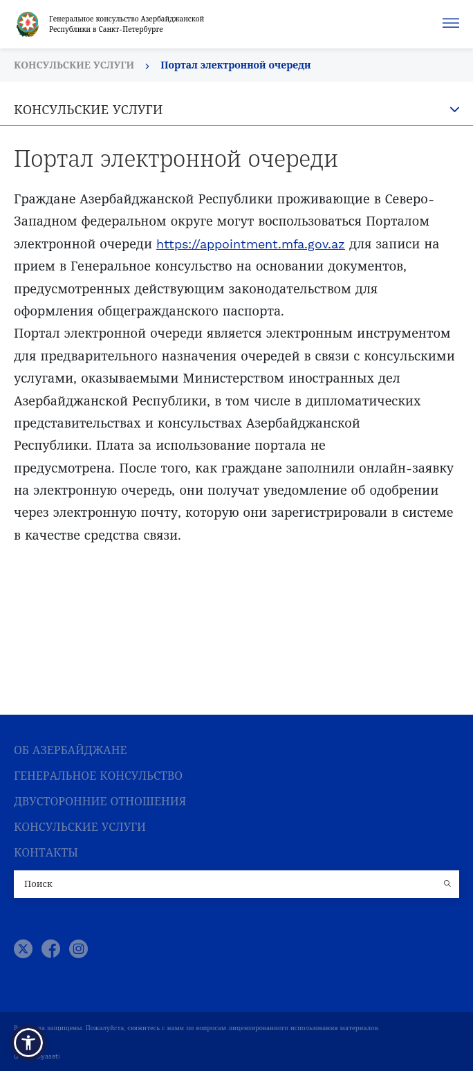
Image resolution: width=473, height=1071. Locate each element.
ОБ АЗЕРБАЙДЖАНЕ (70, 750)
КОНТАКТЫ (46, 852)
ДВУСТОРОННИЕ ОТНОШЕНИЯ (100, 801)
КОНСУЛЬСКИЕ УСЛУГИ (80, 827)
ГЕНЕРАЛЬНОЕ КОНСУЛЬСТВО (98, 775)
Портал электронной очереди (235, 65)
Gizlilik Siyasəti (36, 1056)
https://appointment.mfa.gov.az (250, 244)
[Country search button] (448, 884)
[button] (28, 1042)
